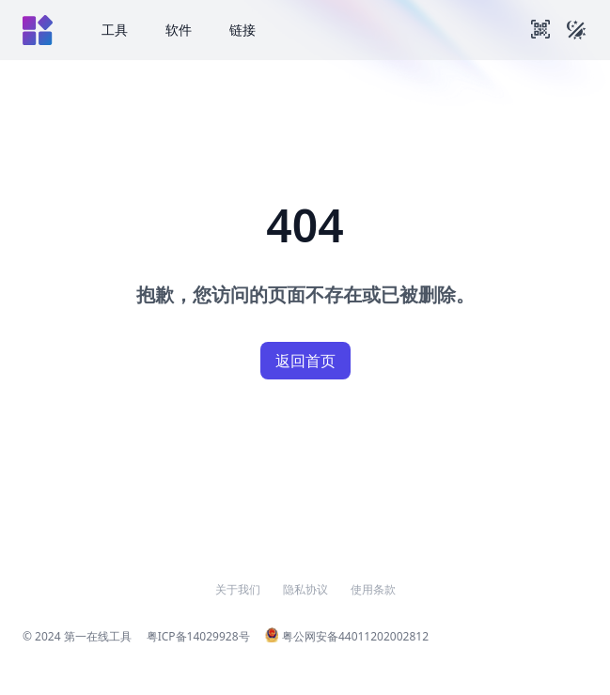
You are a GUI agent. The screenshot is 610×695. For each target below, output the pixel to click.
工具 (115, 30)
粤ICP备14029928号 (198, 636)
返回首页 (305, 360)
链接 (242, 30)
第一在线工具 (98, 636)
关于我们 (237, 589)
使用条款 (373, 589)
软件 (178, 30)
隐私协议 (305, 589)
